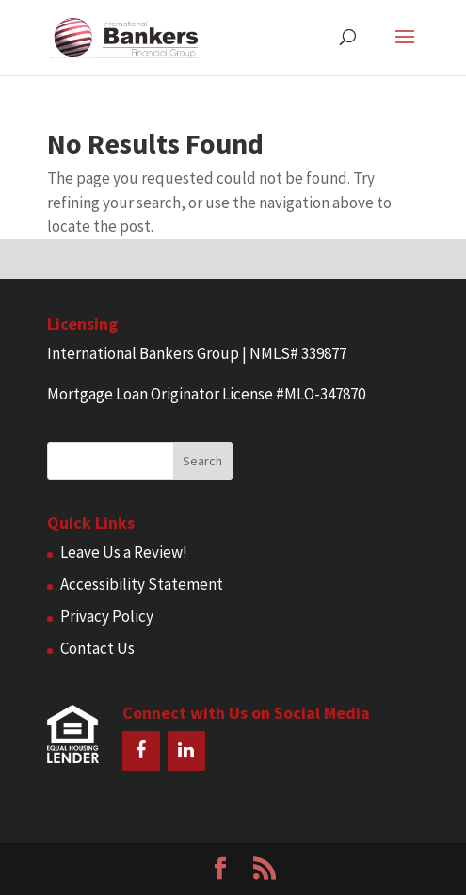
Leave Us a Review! (123, 552)
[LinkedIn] (186, 751)
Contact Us (97, 648)
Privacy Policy (106, 616)
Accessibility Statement (141, 584)
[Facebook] (141, 751)
